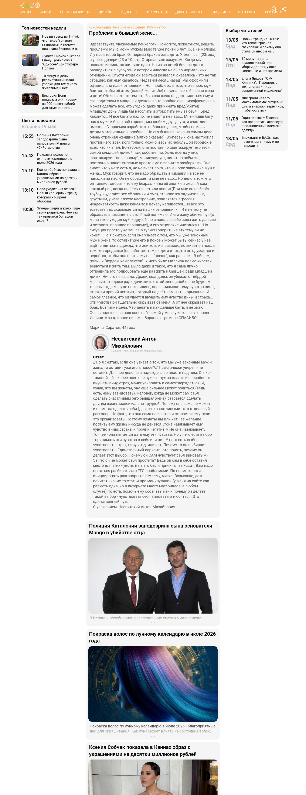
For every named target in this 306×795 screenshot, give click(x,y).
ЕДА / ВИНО (220, 12)
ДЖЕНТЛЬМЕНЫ (188, 12)
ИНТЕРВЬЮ (247, 12)
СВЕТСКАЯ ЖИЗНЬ (75, 12)
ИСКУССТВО (157, 12)
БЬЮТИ (45, 12)
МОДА (26, 12)
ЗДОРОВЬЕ (130, 12)
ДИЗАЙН (105, 12)
